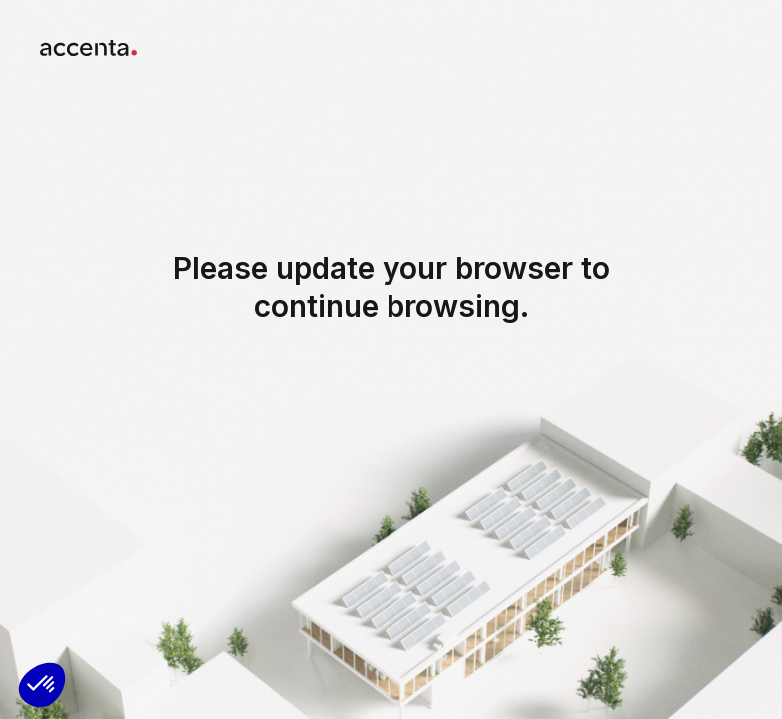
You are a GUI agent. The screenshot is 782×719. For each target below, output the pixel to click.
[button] (42, 685)
